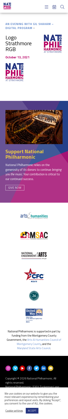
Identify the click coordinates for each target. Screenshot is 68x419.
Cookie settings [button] (14, 410)
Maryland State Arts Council (33, 348)
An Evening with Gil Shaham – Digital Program (29, 26)
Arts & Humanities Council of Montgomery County (39, 342)
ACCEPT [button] (32, 410)
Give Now (14, 188)
